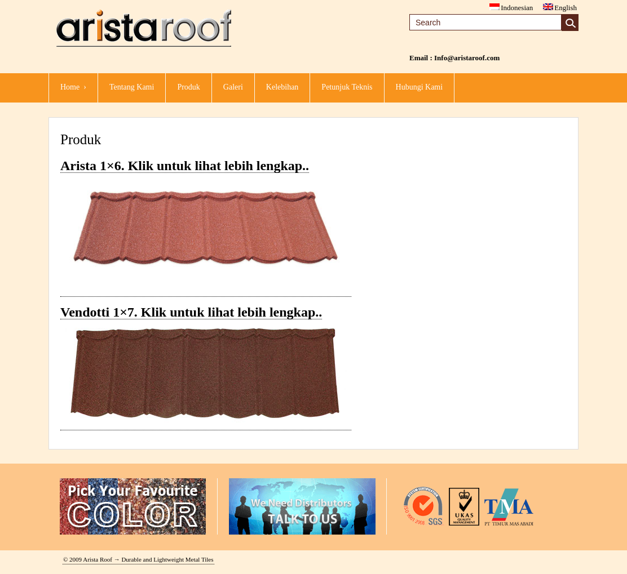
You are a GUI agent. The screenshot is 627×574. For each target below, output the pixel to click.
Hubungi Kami (419, 87)
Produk (188, 87)
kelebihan (282, 87)
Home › (73, 87)
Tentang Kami (131, 87)
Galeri (233, 87)
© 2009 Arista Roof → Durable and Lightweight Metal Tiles (138, 559)
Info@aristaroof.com (467, 58)
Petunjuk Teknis (346, 87)
